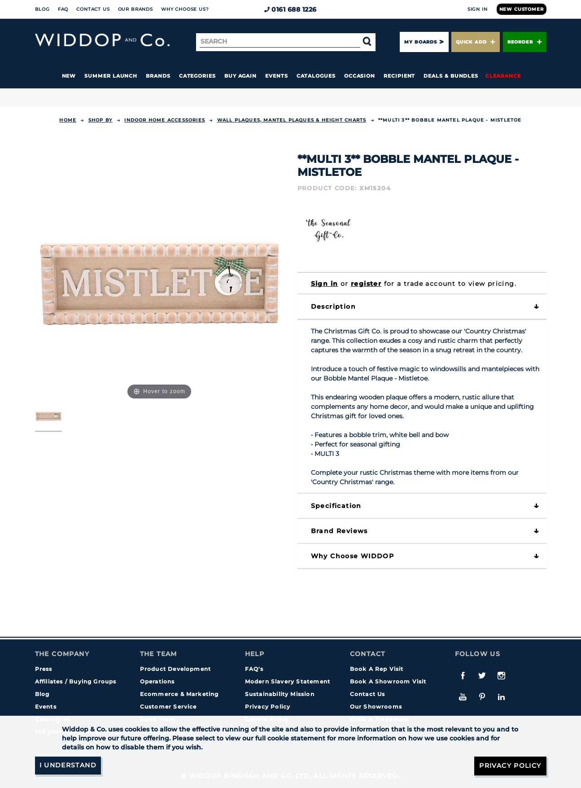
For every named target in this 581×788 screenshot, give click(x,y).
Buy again (240, 76)
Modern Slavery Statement (288, 681)
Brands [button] (158, 76)
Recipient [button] (399, 76)
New (69, 76)
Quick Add (475, 42)
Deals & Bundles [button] (451, 76)
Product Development (175, 668)
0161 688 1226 (290, 9)
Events (276, 76)
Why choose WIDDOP (352, 556)
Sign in (324, 284)
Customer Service (168, 706)
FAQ (63, 9)
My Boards (420, 42)
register (366, 284)
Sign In (477, 9)
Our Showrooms (376, 706)
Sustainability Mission (280, 694)
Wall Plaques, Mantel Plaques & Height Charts (292, 120)
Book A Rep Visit (377, 668)
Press (43, 668)
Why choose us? (185, 9)
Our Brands (135, 9)
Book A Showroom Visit (388, 681)
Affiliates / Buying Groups (76, 681)
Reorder (524, 42)
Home (67, 120)
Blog (42, 9)
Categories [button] (197, 76)
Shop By (100, 120)
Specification (336, 506)
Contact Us (92, 9)
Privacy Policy (268, 706)
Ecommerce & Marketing (179, 694)
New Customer (521, 9)
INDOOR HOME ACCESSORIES (164, 120)
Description (333, 306)
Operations (157, 681)
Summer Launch (110, 76)
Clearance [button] (502, 76)
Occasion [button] (359, 76)
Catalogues (316, 76)
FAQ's (254, 668)
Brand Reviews (339, 531)
